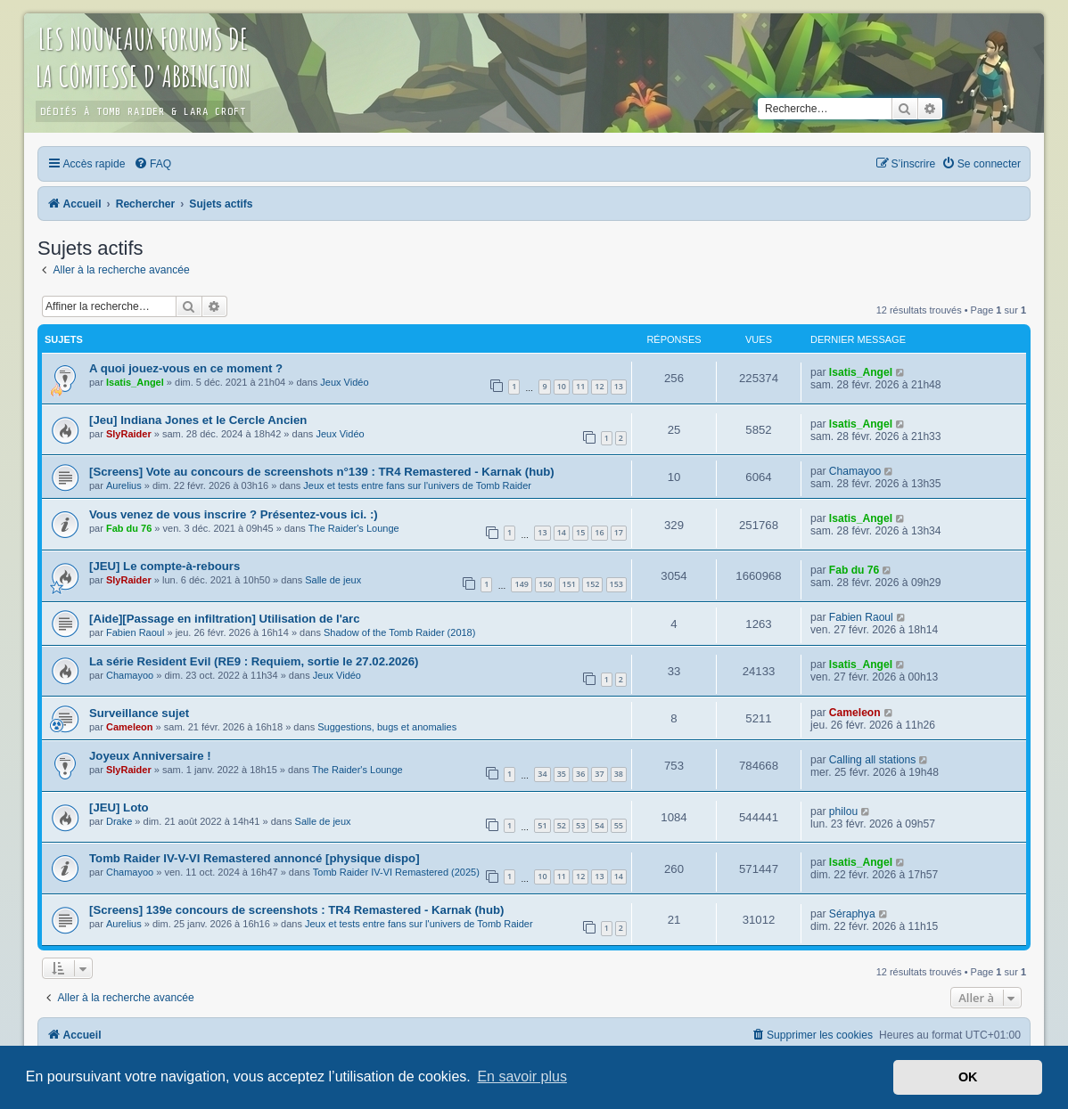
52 (561, 825)
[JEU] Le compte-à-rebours (164, 566)
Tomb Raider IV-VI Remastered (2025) (396, 872)
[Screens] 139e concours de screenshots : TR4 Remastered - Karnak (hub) (296, 910)
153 (616, 584)
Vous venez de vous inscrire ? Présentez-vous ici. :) (233, 514)
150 (545, 584)
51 (542, 825)
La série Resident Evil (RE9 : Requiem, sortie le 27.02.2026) (253, 661)
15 (580, 532)
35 (561, 773)
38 (618, 773)
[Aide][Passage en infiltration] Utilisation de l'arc (224, 618)
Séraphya (852, 914)
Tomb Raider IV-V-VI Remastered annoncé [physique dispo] (254, 858)
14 (561, 532)
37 (599, 773)
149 (521, 584)
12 (599, 386)
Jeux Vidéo (344, 382)
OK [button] (968, 1077)
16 (599, 532)
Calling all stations (872, 760)
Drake (119, 821)
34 (542, 773)
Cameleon (129, 727)
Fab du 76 (129, 528)
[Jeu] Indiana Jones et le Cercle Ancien (198, 420)
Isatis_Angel (135, 382)
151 (569, 584)
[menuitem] (152, 164)
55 (618, 825)
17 (618, 532)
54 (599, 825)
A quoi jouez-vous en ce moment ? (186, 368)
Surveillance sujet (139, 713)
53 (580, 825)
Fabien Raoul (135, 632)
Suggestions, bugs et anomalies (386, 727)
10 (561, 386)
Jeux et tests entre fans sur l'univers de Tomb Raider (417, 485)
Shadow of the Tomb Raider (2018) (399, 632)
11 (580, 386)
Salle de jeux (333, 580)
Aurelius (124, 485)
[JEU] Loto (119, 807)
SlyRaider (129, 433)
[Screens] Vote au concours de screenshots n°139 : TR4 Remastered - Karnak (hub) (322, 471)
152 (592, 584)
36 (580, 773)
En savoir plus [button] (522, 1076)
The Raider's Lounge (353, 528)
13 (618, 386)
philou (843, 811)
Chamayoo (855, 471)
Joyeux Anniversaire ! (150, 755)
